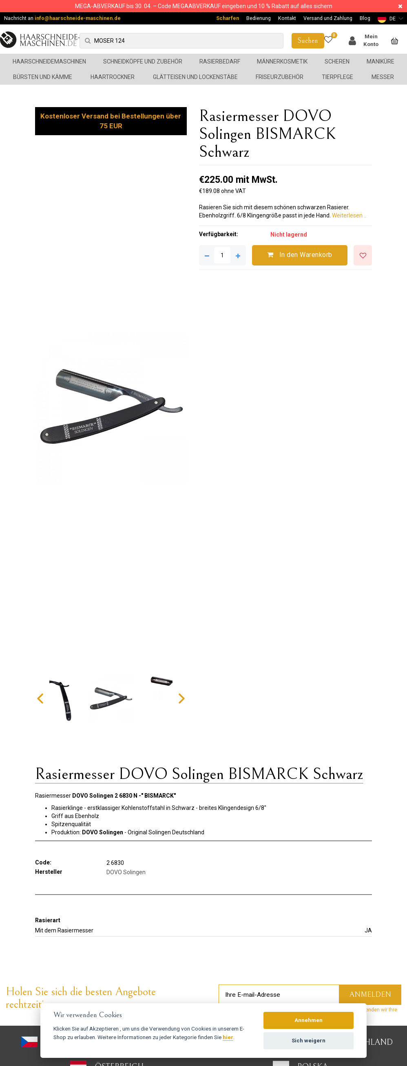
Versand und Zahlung (327, 18)
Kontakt (287, 18)
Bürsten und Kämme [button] (42, 77)
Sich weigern (308, 1040)
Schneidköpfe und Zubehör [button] (142, 61)
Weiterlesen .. (349, 215)
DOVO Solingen (126, 872)
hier (228, 1037)
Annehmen (308, 1020)
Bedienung (258, 18)
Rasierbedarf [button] (219, 61)
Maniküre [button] (380, 61)
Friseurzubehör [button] (279, 77)
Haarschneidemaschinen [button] (49, 61)
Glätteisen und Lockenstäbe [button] (195, 77)
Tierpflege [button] (337, 77)
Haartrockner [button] (113, 77)
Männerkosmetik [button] (282, 61)
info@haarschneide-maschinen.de (78, 18)
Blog (365, 18)
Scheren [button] (337, 61)
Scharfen (227, 18)
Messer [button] (383, 77)
